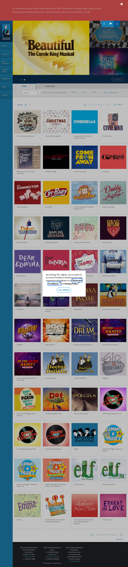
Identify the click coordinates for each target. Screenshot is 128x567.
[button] (110, 24)
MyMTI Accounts (104, 24)
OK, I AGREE (64, 289)
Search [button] (117, 24)
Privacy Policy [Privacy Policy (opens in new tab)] (71, 283)
